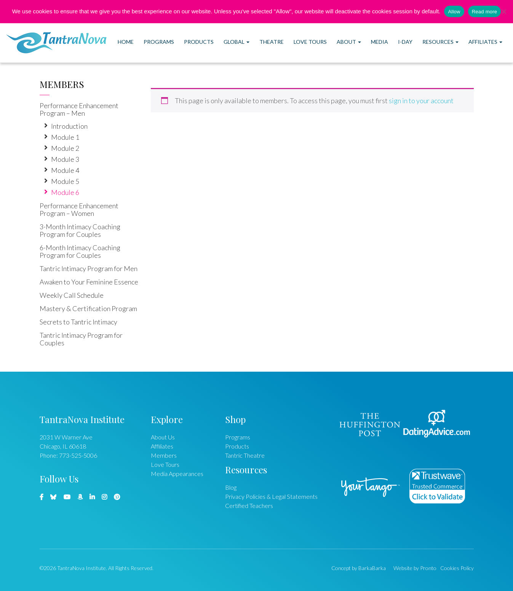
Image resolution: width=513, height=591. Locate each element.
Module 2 (65, 148)
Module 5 (65, 181)
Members (62, 84)
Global (236, 41)
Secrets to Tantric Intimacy (78, 322)
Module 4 (65, 170)
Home (126, 41)
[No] (503, 11)
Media (379, 41)
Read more (484, 11)
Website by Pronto (414, 568)
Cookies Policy (457, 568)
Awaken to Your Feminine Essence (89, 282)
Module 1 (65, 137)
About (349, 41)
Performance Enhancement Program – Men (79, 109)
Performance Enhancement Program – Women (79, 209)
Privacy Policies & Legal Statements (271, 496)
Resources (440, 41)
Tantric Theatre (245, 455)
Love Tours (310, 41)
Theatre (271, 41)
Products (199, 41)
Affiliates (485, 41)
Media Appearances (177, 473)
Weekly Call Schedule (72, 295)
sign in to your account (421, 100)
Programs (159, 41)
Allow (454, 11)
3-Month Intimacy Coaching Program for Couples (80, 230)
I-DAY (405, 41)
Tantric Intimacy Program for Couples (81, 339)
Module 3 (65, 159)
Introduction (69, 126)
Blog (231, 487)
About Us (163, 437)
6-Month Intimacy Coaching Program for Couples (80, 251)
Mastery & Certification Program (88, 308)
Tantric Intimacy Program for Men (88, 268)
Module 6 (65, 192)
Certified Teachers (249, 505)
